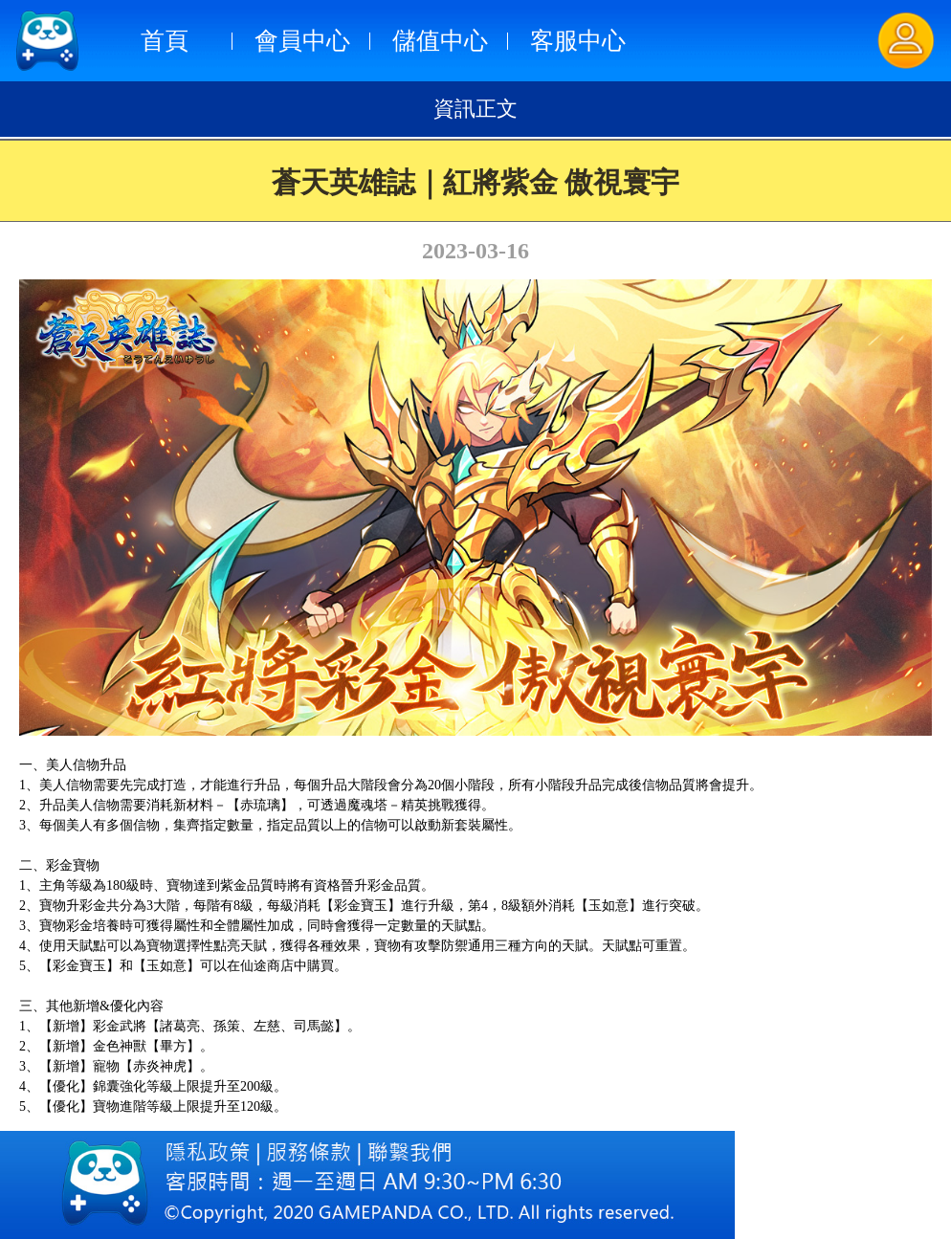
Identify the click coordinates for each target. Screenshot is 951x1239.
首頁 (164, 41)
